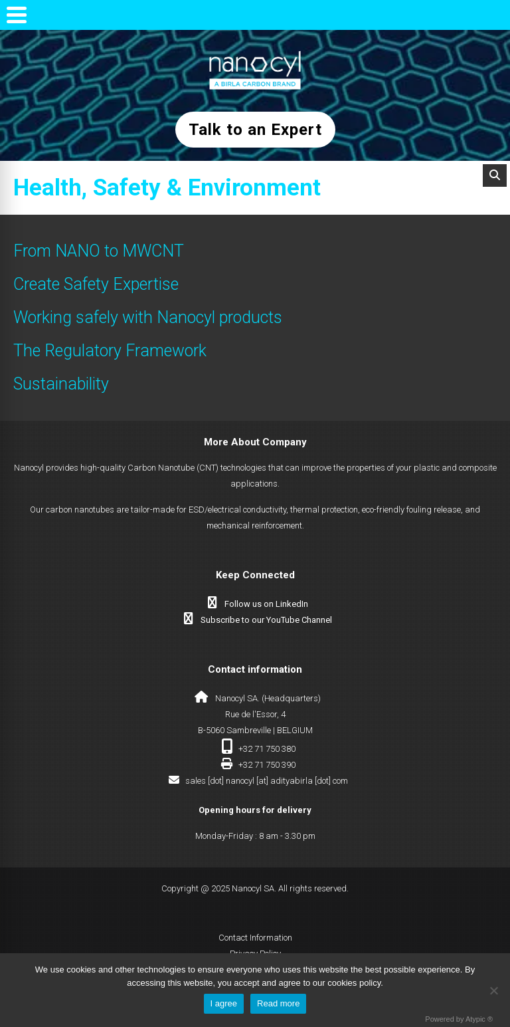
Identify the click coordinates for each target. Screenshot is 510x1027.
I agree (224, 1003)
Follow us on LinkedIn (266, 604)
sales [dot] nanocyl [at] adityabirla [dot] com (266, 781)
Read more (278, 1003)
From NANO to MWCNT (98, 251)
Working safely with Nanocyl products (147, 317)
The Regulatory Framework (110, 350)
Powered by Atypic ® (459, 1019)
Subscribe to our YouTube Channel (266, 620)
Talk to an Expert (255, 129)
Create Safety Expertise (96, 284)
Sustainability (61, 384)
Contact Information (255, 938)
